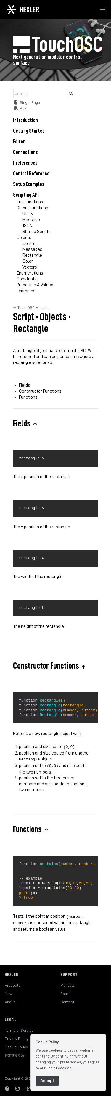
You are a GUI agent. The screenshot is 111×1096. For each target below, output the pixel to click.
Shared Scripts (36, 231)
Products (12, 982)
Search (66, 991)
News (10, 991)
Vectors (29, 267)
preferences (70, 1062)
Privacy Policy (16, 1036)
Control (29, 243)
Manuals (67, 982)
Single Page (27, 102)
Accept (47, 1081)
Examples (26, 290)
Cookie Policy (16, 1044)
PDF (20, 108)
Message (31, 219)
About (10, 999)
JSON (27, 225)
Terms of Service (19, 1027)
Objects (24, 237)
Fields (24, 385)
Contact (67, 999)
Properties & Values (35, 285)
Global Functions (32, 208)
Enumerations (30, 273)
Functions (28, 397)
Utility (27, 213)
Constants (27, 279)
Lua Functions (30, 202)
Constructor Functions (40, 391)
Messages (32, 249)
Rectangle (32, 255)
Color (27, 261)
